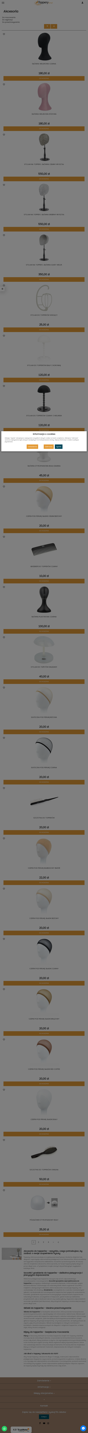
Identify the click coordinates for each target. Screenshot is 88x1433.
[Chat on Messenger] (83, 1428)
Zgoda (58, 446)
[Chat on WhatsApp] (4, 1428)
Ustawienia (32, 446)
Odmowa (48, 446)
